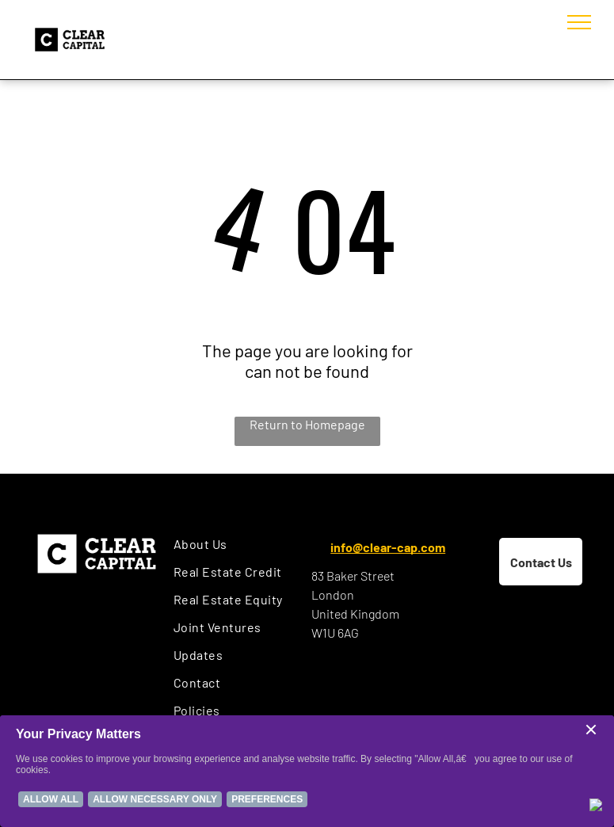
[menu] (579, 22)
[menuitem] (238, 544)
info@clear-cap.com (387, 547)
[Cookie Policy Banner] (307, 771)
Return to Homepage (307, 424)
